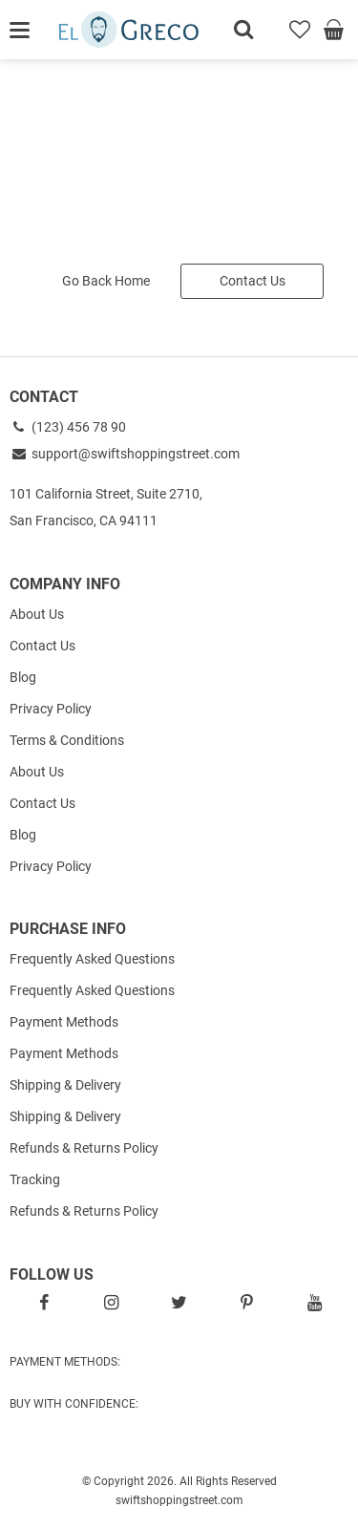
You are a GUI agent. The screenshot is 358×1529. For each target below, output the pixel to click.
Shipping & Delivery (65, 1085)
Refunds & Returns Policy (84, 1148)
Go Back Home (106, 280)
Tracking (35, 1179)
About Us (37, 614)
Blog (23, 677)
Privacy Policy (51, 708)
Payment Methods (64, 1022)
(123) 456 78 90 (68, 427)
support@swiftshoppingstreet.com (125, 453)
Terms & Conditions (67, 740)
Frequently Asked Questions (92, 958)
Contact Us (252, 280)
